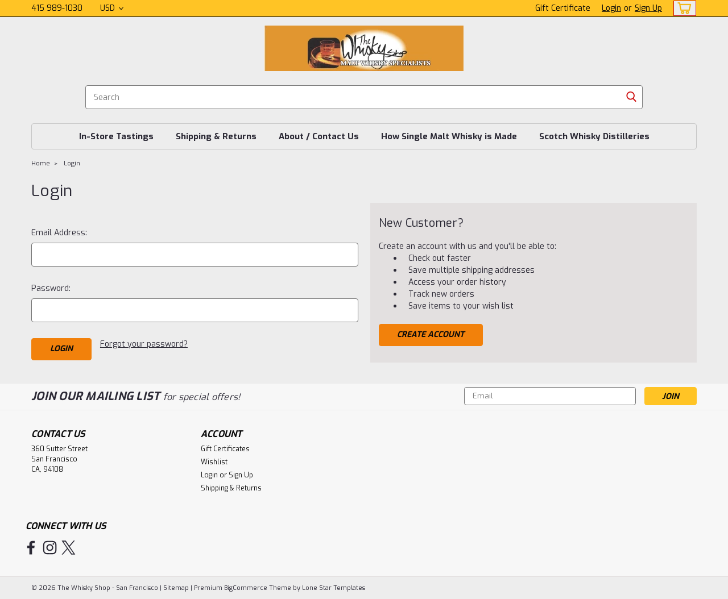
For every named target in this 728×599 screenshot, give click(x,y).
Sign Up (648, 8)
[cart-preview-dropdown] (682, 8)
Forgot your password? (144, 344)
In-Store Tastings (116, 136)
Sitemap (176, 588)
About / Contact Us (319, 136)
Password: (51, 288)
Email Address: (59, 232)
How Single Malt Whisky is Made (449, 136)
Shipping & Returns (216, 136)
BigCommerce (245, 588)
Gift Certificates (225, 449)
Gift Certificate (562, 8)
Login (611, 8)
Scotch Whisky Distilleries (594, 136)
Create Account (430, 334)
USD (111, 8)
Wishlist (214, 462)
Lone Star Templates (333, 588)
